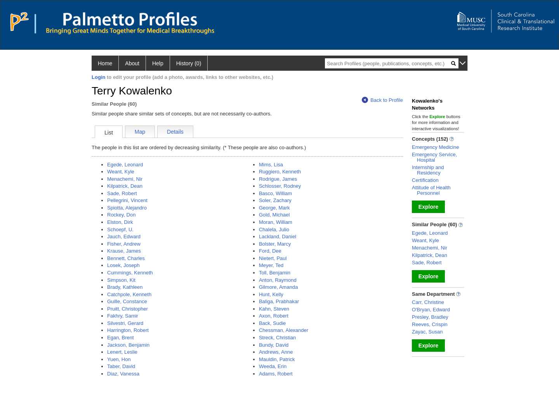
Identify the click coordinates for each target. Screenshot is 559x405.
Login (98, 77)
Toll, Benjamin (274, 273)
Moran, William (275, 222)
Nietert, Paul (273, 258)
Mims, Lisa (271, 165)
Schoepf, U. (120, 229)
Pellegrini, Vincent (127, 200)
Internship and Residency (428, 170)
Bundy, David (273, 345)
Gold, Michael (274, 215)
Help (157, 63)
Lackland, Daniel (277, 236)
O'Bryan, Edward (431, 309)
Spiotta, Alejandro (127, 208)
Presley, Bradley (430, 317)
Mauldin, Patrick (277, 359)
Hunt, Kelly (271, 294)
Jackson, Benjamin (128, 345)
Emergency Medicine (435, 147)
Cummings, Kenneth (130, 273)
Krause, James (124, 251)
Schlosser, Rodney (280, 186)
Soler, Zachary (275, 200)
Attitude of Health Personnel (431, 190)
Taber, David (121, 366)
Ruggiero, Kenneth (280, 172)
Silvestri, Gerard (125, 323)
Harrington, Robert (128, 330)
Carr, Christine (428, 302)
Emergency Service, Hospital (434, 157)
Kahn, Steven (274, 309)
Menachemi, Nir (124, 179)
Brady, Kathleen (125, 287)
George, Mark (274, 208)
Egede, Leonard (125, 165)
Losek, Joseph (123, 265)
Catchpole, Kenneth (129, 294)
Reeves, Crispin (430, 324)
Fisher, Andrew (124, 244)
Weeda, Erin (272, 366)
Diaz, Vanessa (123, 374)
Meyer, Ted (271, 265)
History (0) (188, 63)
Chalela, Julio (274, 229)
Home (105, 63)
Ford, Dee (270, 251)
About (132, 63)
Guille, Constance (127, 301)
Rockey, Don (121, 215)
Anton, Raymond (278, 280)
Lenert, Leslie (122, 352)
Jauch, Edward (124, 236)
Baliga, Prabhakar (279, 301)
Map (140, 132)
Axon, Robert (273, 316)
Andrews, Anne (276, 352)
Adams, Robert (276, 374)
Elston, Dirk (120, 222)
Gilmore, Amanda (278, 287)
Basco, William (275, 193)
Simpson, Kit (121, 280)
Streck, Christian (277, 337)
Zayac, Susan (427, 332)
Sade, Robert (122, 193)
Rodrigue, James (278, 179)
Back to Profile (382, 100)
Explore (428, 207)
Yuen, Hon (119, 359)
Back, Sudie (272, 323)
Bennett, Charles (126, 258)
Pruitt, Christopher (127, 309)
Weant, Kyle (120, 172)
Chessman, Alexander (283, 330)
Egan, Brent (120, 337)
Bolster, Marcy (275, 244)
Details (175, 132)
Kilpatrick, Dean (124, 186)
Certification (425, 180)
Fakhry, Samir (122, 316)
